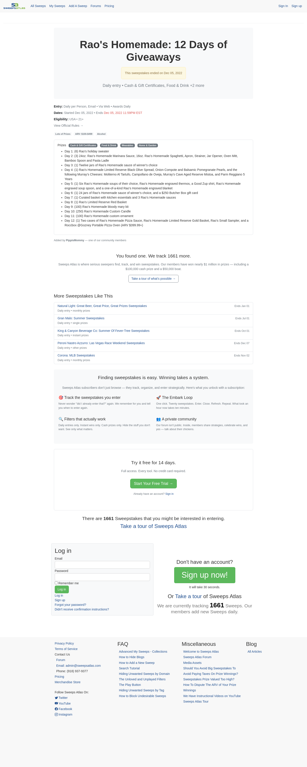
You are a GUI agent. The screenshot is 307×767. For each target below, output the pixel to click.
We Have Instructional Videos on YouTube (212, 696)
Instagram (63, 714)
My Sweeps (57, 6)
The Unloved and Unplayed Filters (142, 679)
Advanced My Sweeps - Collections (143, 651)
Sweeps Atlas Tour (195, 701)
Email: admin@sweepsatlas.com (78, 665)
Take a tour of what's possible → (153, 278)
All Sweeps (38, 6)
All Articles (255, 651)
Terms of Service (66, 649)
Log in (59, 595)
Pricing (109, 6)
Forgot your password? (70, 604)
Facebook (63, 709)
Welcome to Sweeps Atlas (201, 651)
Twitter (61, 697)
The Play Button (130, 685)
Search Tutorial (129, 668)
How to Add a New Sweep (137, 663)
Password (61, 571)
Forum (60, 660)
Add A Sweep (78, 6)
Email (58, 558)
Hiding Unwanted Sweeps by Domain (144, 674)
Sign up (297, 6)
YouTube (63, 703)
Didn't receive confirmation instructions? (82, 609)
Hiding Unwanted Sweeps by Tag (141, 690)
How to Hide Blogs (131, 657)
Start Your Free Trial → (153, 483)
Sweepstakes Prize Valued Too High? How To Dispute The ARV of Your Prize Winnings (209, 685)
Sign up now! (204, 574)
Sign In (283, 6)
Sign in (169, 493)
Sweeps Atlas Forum (197, 657)
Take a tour (188, 596)
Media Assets (192, 663)
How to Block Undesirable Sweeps (142, 696)
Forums (96, 6)
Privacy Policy (64, 643)
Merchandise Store (68, 682)
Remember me (68, 583)
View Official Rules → (68, 125)
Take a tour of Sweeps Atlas (153, 526)
